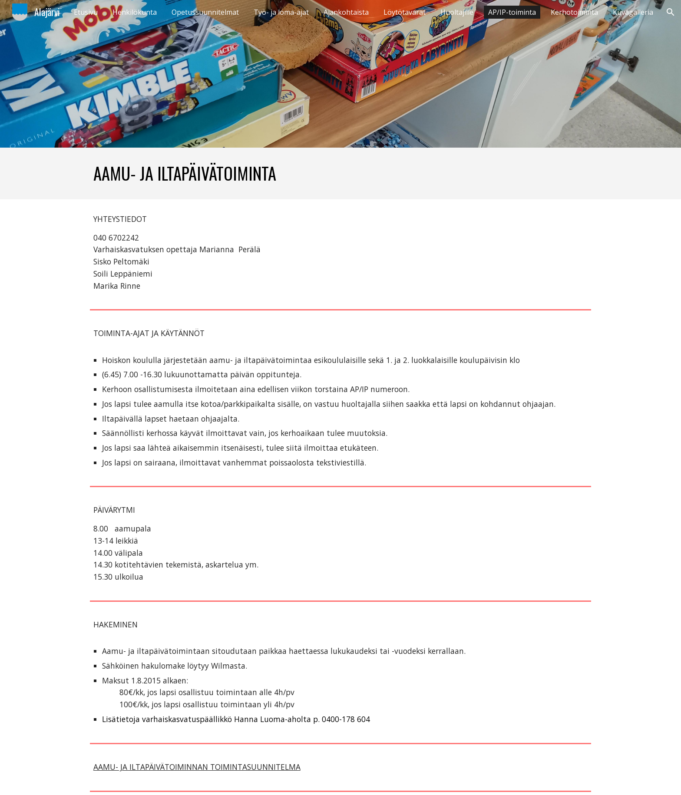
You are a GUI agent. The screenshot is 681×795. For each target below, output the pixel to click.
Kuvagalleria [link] (633, 12)
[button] (670, 12)
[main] (340, 173)
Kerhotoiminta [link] (574, 12)
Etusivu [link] (86, 12)
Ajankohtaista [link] (346, 12)
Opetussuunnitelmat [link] (205, 12)
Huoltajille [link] (456, 12)
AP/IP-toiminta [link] (512, 12)
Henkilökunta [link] (134, 12)
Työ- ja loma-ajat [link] (281, 12)
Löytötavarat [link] (404, 12)
